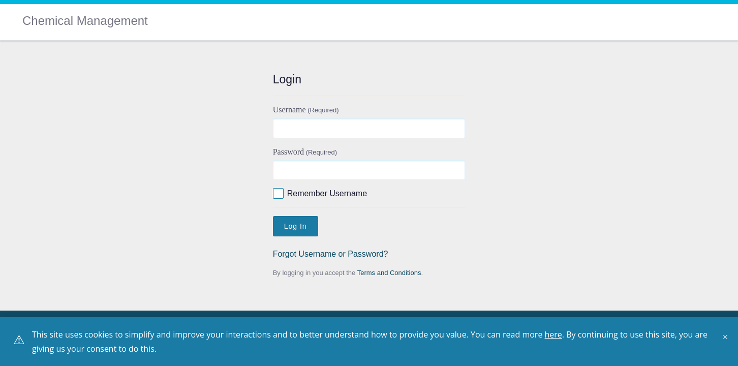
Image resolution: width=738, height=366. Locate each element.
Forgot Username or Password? (330, 254)
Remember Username (327, 193)
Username (306, 109)
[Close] (728, 340)
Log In (295, 226)
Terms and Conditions (389, 273)
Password (305, 151)
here (553, 334)
